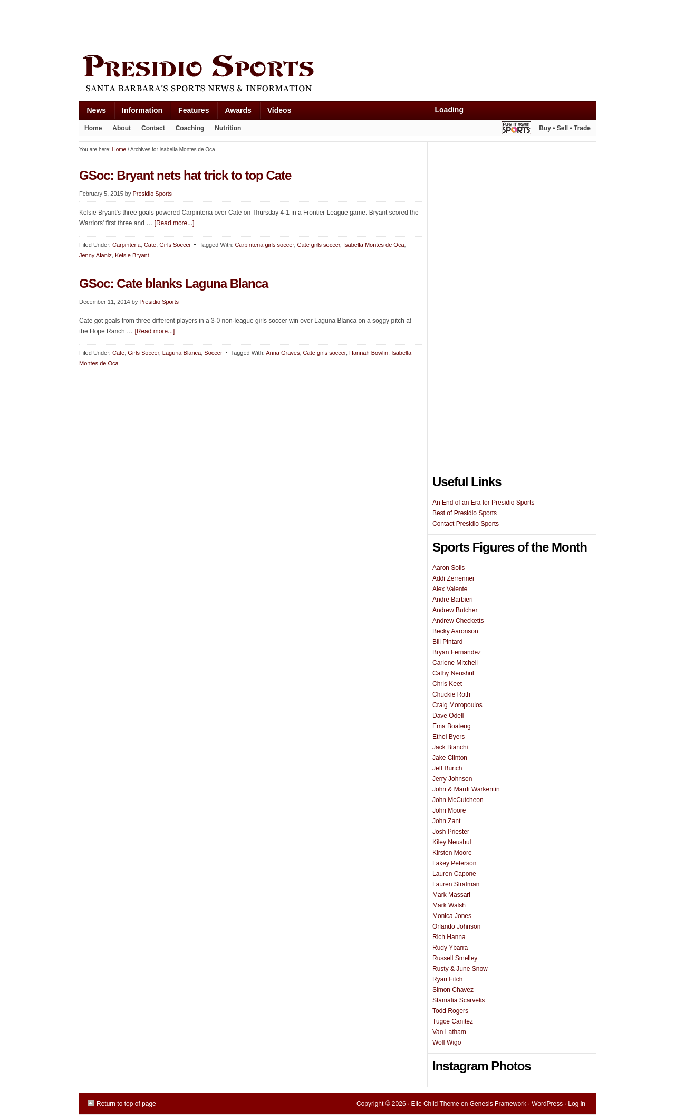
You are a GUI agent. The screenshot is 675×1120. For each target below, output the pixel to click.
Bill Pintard (447, 641)
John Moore (449, 810)
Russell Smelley (454, 958)
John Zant (446, 821)
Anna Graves (283, 353)
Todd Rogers (450, 1011)
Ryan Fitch (447, 979)
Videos (279, 110)
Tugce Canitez (452, 1021)
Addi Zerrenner (453, 578)
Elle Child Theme (435, 1103)
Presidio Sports (337, 75)
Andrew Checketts (458, 620)
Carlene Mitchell (455, 663)
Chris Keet (447, 684)
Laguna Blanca (181, 353)
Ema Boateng (451, 726)
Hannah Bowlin (368, 353)
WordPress (547, 1103)
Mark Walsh (449, 905)
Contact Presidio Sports (465, 523)
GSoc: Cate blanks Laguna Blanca (173, 283)
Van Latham (449, 1032)
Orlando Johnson (456, 926)
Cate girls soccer (318, 245)
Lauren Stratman (455, 884)
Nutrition (228, 128)
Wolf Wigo (446, 1042)
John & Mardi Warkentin (466, 789)
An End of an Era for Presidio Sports (483, 502)
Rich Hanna (449, 937)
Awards (234, 112)
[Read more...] (175, 223)
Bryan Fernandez (456, 652)
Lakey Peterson (454, 863)
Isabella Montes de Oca (373, 245)
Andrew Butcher (454, 610)
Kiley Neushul (451, 842)
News (93, 112)
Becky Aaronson (455, 631)
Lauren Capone (454, 873)
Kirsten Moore (452, 852)
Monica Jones (451, 916)
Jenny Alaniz (95, 255)
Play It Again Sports (516, 129)
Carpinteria (126, 245)
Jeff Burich (447, 768)
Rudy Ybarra (450, 947)
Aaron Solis (448, 568)
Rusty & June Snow (460, 968)
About (119, 130)
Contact (153, 128)
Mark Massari (451, 895)
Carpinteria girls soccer (264, 245)
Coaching (190, 128)
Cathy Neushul (453, 673)
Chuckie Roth (451, 694)
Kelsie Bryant (132, 255)
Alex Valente (450, 589)
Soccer (213, 353)
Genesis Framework (498, 1103)
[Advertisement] (271, 25)
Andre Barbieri (452, 599)
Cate (150, 245)
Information (138, 112)
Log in (576, 1103)
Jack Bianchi (450, 747)
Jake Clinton (449, 757)
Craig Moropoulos (457, 705)
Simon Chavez (453, 989)
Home (93, 128)
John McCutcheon (458, 800)
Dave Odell (448, 715)
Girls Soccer (175, 245)
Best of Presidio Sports (464, 513)
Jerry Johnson (452, 779)
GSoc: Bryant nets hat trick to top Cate (185, 175)
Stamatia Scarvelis (458, 1000)
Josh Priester (450, 831)
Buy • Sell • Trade (565, 128)
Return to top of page (126, 1103)
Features (189, 112)
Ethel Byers (448, 736)
